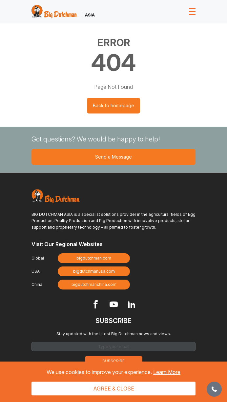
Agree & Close (113, 388)
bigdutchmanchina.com (94, 284)
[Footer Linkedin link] (132, 305)
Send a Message (113, 157)
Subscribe (113, 361)
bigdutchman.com (93, 258)
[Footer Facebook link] (96, 305)
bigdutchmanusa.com (94, 271)
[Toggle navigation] (192, 11)
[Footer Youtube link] (114, 305)
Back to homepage (113, 105)
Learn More (166, 372)
